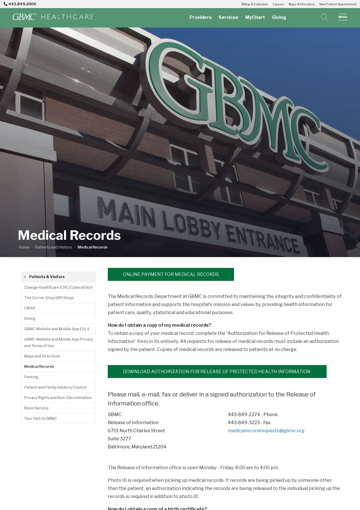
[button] (343, 17)
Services (228, 14)
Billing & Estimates (254, 4)
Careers (278, 4)
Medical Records (39, 366)
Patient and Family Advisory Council (55, 387)
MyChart (255, 14)
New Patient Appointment (337, 4)
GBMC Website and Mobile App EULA (57, 329)
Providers (200, 14)
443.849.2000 (20, 4)
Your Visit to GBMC (40, 418)
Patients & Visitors (46, 277)
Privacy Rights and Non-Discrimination (58, 398)
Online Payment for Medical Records (171, 274)
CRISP (29, 308)
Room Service (36, 408)
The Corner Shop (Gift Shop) (48, 298)
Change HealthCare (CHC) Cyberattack (58, 287)
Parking (31, 377)
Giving (279, 14)
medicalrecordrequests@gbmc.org (266, 430)
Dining (29, 318)
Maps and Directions (42, 356)
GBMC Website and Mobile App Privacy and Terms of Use (58, 342)
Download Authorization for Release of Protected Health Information (217, 371)
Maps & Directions (302, 4)
